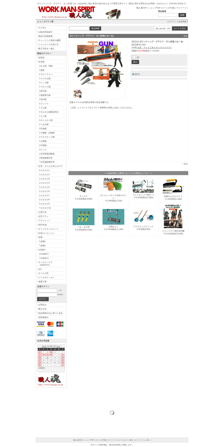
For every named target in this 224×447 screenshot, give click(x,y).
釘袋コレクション (46, 233)
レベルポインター (46, 277)
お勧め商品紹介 (45, 32)
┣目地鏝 (42, 128)
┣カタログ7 (44, 195)
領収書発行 (43, 317)
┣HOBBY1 (43, 254)
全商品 (41, 57)
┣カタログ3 (44, 179)
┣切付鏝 (42, 99)
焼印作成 (42, 225)
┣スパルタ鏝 (44, 78)
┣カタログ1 (44, 170)
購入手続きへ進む (46, 48)
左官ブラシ (43, 216)
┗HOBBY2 (43, 258)
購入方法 (42, 309)
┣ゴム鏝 (42, 108)
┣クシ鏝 (42, 116)
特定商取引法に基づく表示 (50, 313)
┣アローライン (45, 74)
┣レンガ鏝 (43, 82)
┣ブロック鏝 (44, 87)
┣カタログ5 (44, 187)
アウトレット (44, 220)
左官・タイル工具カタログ (50, 166)
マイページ (181, 8)
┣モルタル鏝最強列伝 (48, 112)
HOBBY (42, 250)
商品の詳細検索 (45, 36)
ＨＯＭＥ (42, 28)
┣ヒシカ (42, 149)
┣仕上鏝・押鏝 (45, 66)
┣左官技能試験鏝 (46, 154)
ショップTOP (154, 8)
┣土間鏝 (42, 141)
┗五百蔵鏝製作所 (46, 162)
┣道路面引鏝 (44, 95)
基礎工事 (42, 281)
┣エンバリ (43, 103)
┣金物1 (42, 241)
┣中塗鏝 (42, 145)
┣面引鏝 (42, 91)
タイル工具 (43, 273)
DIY (40, 269)
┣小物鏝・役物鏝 (46, 133)
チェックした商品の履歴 (49, 40)
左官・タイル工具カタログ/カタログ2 (154, 47)
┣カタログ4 (44, 183)
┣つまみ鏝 (43, 124)
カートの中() (168, 8)
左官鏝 (41, 62)
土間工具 (42, 212)
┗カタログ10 (44, 208)
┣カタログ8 (44, 199)
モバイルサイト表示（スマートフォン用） (134, 440)
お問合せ (42, 305)
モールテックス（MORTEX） (45, 263)
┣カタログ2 (44, 174)
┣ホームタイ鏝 (45, 120)
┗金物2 (42, 245)
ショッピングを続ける (48, 44)
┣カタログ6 (44, 191)
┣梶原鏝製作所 (45, 158)
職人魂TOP (141, 8)
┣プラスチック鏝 (46, 137)
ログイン (172, 21)
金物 (40, 237)
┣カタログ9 (44, 204)
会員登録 (182, 21)
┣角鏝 (41, 70)
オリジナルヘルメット (48, 229)
